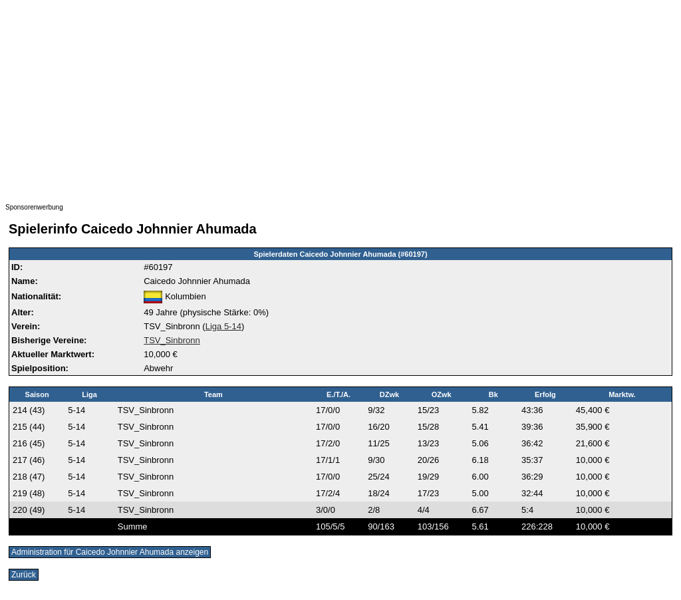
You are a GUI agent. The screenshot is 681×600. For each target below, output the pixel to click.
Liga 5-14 (223, 326)
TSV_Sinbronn (172, 340)
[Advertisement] (340, 98)
